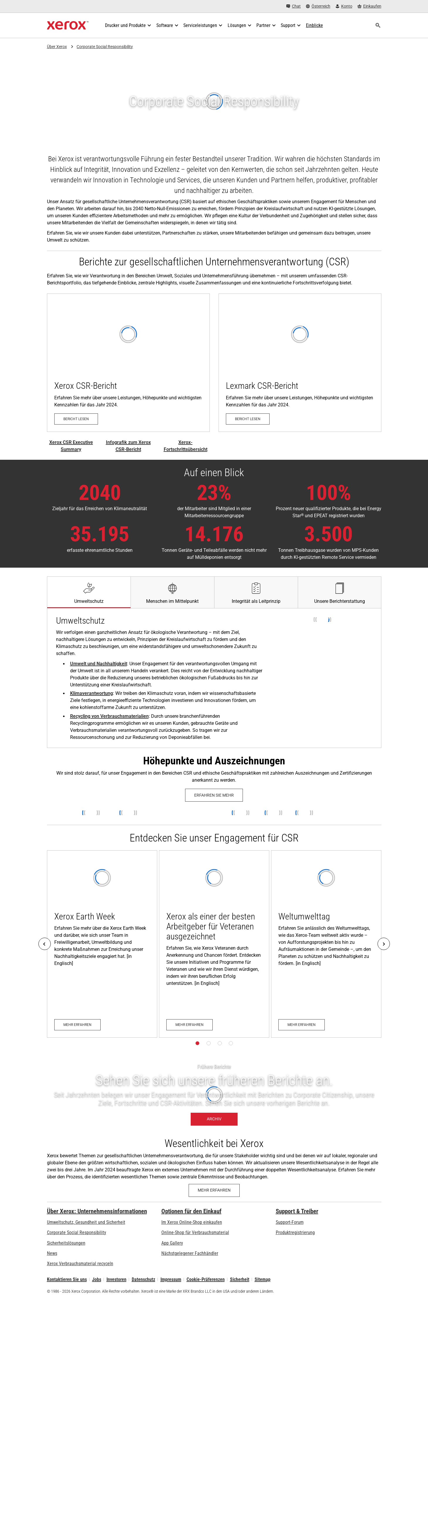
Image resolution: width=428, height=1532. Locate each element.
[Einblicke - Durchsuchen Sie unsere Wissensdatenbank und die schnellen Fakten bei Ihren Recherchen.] (314, 25)
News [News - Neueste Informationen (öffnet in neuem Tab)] (52, 1253)
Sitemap (262, 1279)
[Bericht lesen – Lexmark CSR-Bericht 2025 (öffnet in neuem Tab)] (300, 363)
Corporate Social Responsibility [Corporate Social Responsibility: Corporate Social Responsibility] (76, 1232)
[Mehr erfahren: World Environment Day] (326, 944)
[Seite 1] (197, 1043)
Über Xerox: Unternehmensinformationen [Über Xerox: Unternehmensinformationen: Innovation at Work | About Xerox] (97, 1211)
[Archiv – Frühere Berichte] (214, 1095)
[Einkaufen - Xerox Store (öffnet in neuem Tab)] (369, 6)
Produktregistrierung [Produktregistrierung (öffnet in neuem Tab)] (295, 1232)
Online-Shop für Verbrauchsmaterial (195, 1232)
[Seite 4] (230, 1043)
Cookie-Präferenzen (206, 1279)
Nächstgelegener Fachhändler (189, 1253)
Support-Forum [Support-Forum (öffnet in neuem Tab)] (290, 1222)
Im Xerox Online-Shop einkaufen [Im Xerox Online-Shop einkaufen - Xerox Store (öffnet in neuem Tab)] (191, 1222)
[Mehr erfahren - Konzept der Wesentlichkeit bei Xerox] (214, 1190)
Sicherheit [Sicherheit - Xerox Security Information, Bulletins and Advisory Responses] (239, 1279)
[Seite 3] (219, 1043)
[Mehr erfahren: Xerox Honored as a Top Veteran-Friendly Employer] (214, 944)
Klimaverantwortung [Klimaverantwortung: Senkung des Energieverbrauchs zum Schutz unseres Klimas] (91, 693)
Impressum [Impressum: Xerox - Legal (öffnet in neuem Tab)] (170, 1279)
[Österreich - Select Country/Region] (318, 6)
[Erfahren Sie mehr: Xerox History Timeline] (214, 795)
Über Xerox (57, 46)
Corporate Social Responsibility (105, 46)
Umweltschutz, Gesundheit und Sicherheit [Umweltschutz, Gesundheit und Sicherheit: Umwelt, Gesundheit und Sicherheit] (86, 1222)
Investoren (116, 1279)
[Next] (383, 943)
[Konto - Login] (344, 6)
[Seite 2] (208, 1043)
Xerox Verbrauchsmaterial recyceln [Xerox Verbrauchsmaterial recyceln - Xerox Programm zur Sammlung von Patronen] (80, 1263)
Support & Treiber (297, 1211)
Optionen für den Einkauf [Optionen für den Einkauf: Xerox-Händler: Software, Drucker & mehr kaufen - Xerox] (191, 1211)
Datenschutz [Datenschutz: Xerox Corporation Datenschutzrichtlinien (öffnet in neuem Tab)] (143, 1279)
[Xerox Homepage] (68, 25)
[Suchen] (378, 25)
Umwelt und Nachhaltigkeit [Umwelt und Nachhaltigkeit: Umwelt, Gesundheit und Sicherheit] (98, 663)
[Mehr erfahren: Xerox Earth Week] (102, 944)
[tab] (89, 592)
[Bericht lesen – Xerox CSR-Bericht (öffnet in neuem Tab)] (128, 363)
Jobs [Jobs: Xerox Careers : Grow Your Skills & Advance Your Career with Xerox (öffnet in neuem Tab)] (96, 1279)
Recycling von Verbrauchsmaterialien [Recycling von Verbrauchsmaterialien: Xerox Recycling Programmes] (109, 716)
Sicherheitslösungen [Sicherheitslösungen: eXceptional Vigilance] (66, 1243)
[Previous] (44, 943)
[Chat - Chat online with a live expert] (293, 6)
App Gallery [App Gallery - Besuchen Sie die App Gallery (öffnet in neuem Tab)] (172, 1243)
